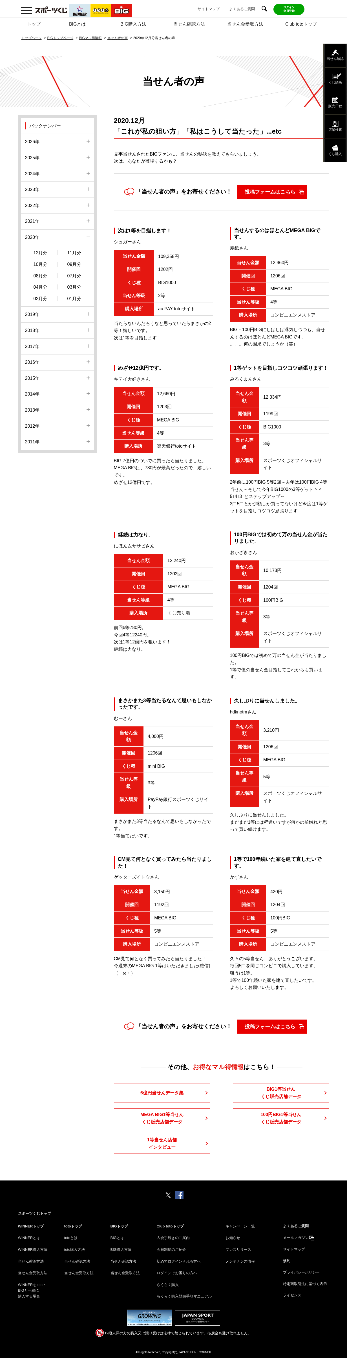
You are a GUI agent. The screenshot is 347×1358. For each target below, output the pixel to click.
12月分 (41, 252)
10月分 (41, 264)
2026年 (32, 141)
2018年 (32, 330)
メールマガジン (296, 1238)
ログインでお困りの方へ (177, 1273)
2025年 (32, 157)
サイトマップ (209, 9)
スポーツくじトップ (34, 1213)
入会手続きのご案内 (173, 1238)
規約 (286, 1261)
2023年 (32, 189)
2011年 (32, 441)
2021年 (32, 221)
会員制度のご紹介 (171, 1249)
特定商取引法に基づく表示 (305, 1284)
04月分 (41, 287)
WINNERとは (29, 1238)
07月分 (74, 275)
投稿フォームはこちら (270, 192)
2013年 (32, 410)
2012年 (32, 426)
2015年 (32, 378)
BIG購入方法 (133, 24)
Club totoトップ (301, 24)
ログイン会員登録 (289, 9)
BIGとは (77, 24)
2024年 (32, 173)
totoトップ (73, 1226)
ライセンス (292, 1295)
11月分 (74, 252)
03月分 (74, 287)
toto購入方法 (74, 1249)
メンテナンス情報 (240, 1261)
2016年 (32, 362)
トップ (34, 24)
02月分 (41, 298)
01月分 (74, 298)
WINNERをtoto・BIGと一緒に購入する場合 (32, 1291)
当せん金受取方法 (245, 24)
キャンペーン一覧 (240, 1226)
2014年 (32, 394)
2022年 (32, 205)
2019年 (32, 314)
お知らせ (233, 1238)
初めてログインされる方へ (179, 1261)
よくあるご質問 (242, 9)
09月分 (74, 264)
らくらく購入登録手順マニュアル (184, 1296)
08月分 (41, 275)
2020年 (32, 237)
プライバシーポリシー (301, 1272)
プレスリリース (238, 1249)
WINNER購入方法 (33, 1249)
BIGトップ (119, 1226)
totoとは (71, 1238)
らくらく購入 (168, 1285)
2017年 (32, 346)
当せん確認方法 (189, 24)
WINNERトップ (31, 1226)
